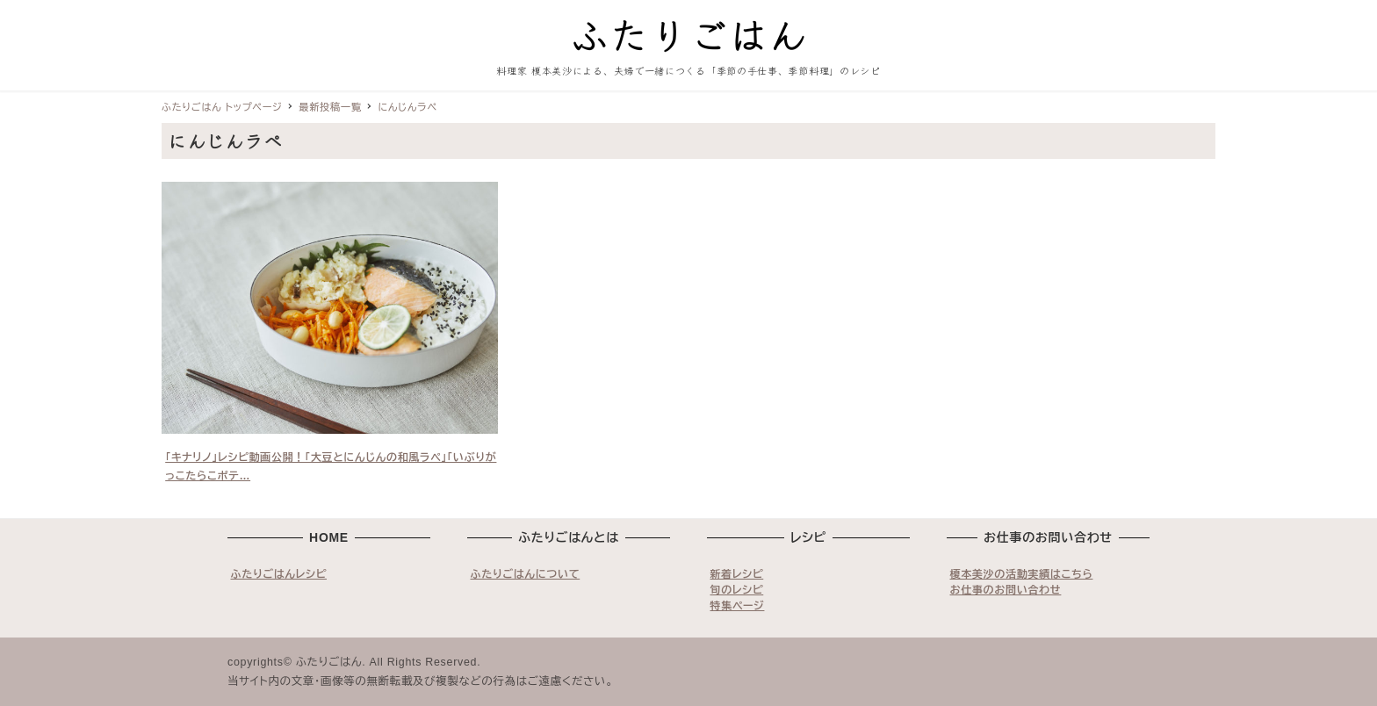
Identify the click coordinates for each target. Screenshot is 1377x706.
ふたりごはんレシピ (279, 574)
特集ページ (737, 606)
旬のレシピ (737, 590)
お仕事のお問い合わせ (1006, 590)
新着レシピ (737, 574)
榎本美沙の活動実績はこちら (1021, 574)
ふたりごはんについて (525, 574)
